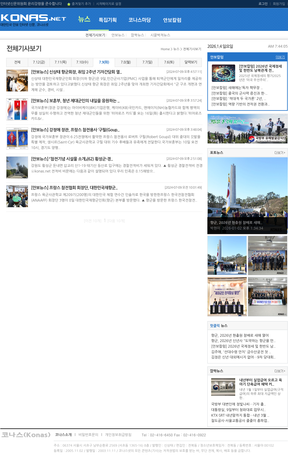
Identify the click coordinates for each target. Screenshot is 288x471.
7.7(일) (147, 62)
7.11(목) (61, 62)
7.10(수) (82, 62)
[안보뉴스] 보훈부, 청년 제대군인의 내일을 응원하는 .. (75, 101)
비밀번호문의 (88, 435)
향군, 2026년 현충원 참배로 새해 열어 (240, 335)
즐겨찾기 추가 (81, 4)
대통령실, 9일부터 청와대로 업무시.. (238, 410)
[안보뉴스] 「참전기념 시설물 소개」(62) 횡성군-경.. (72, 159)
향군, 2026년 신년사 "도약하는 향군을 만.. (243, 341)
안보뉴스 (118, 35)
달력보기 (190, 62)
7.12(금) (39, 62)
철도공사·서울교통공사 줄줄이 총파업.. (240, 421)
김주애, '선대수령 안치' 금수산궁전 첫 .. (241, 352)
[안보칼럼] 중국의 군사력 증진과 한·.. (239, 93)
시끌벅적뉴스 (160, 35)
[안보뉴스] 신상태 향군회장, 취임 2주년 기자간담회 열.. (76, 72)
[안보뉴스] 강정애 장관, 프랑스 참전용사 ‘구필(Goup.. (75, 130)
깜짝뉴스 (137, 35)
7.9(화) (104, 62)
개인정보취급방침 (118, 435)
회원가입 (279, 4)
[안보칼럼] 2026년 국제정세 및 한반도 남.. (243, 346)
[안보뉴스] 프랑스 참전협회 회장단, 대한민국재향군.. (74, 188)
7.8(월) (126, 62)
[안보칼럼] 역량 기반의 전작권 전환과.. (240, 104)
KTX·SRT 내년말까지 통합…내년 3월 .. (240, 415)
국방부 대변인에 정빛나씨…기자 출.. (238, 404)
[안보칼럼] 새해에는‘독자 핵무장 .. (237, 88)
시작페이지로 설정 (108, 4)
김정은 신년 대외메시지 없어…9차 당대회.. (243, 357)
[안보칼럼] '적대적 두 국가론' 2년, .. (238, 98)
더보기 (280, 57)
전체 (17, 62)
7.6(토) (169, 62)
